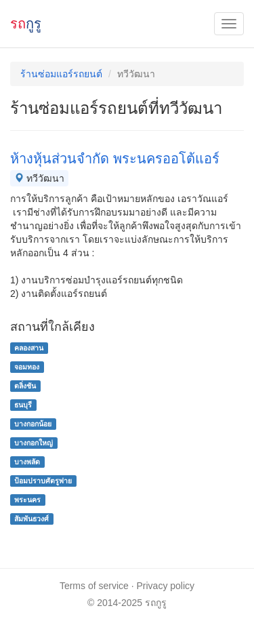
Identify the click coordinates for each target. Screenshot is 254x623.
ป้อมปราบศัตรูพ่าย (43, 481)
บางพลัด (27, 462)
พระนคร (27, 500)
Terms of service (94, 585)
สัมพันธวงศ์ (31, 519)
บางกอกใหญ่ (33, 443)
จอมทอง (26, 367)
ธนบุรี (23, 405)
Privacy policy (166, 585)
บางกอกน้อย (32, 424)
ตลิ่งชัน (25, 386)
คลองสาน (28, 348)
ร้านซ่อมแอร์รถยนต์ (61, 73)
